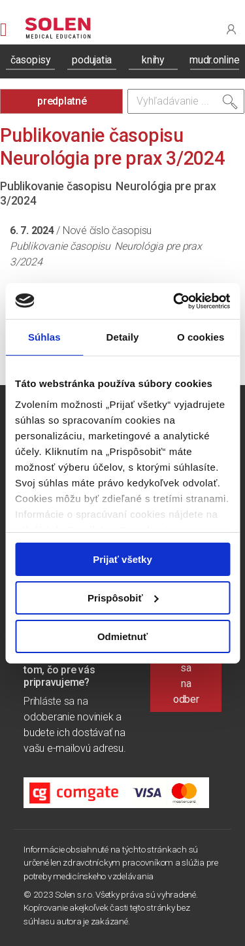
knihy (153, 60)
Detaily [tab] (122, 337)
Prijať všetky (122, 559)
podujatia (92, 60)
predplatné (62, 101)
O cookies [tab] (201, 337)
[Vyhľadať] (230, 104)
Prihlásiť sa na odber (185, 675)
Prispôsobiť (123, 597)
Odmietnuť (122, 635)
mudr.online (214, 60)
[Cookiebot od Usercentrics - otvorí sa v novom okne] (174, 300)
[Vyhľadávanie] (186, 101)
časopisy (30, 60)
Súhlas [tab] (44, 337)
